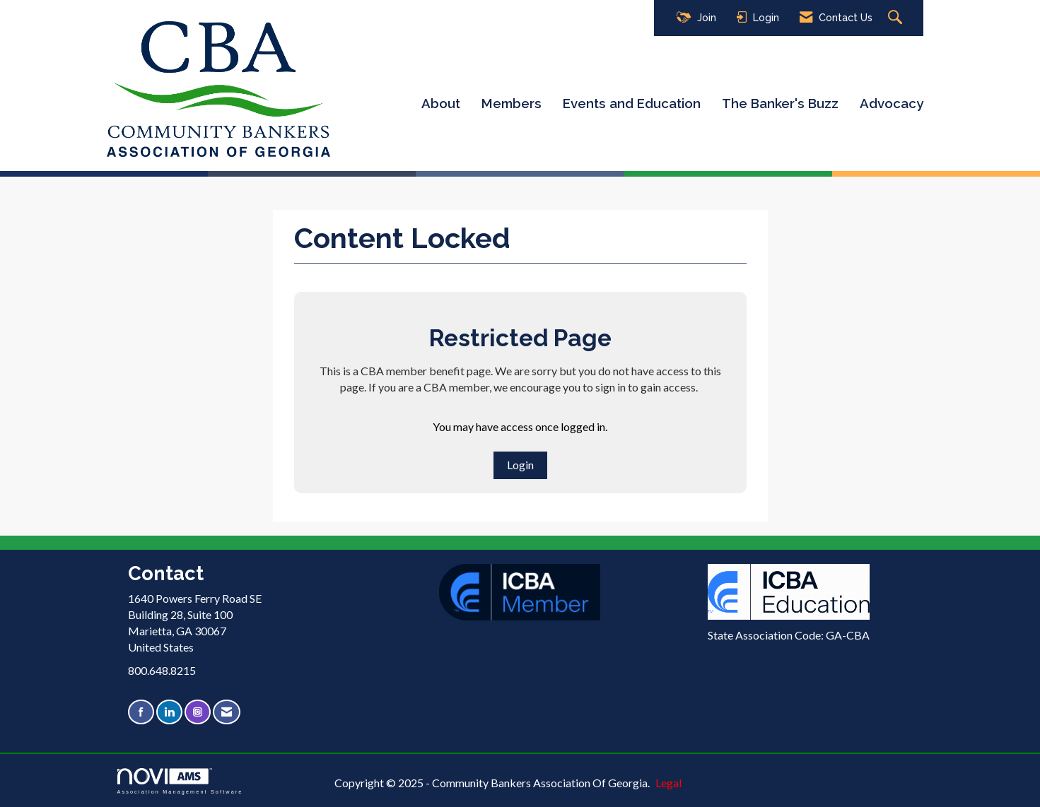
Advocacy (891, 103)
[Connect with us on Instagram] (198, 712)
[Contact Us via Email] (226, 712)
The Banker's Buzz (780, 103)
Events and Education (632, 103)
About (440, 103)
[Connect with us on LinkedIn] (169, 712)
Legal (668, 782)
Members (511, 103)
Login (520, 464)
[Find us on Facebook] (141, 712)
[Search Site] (897, 18)
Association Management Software (180, 781)
